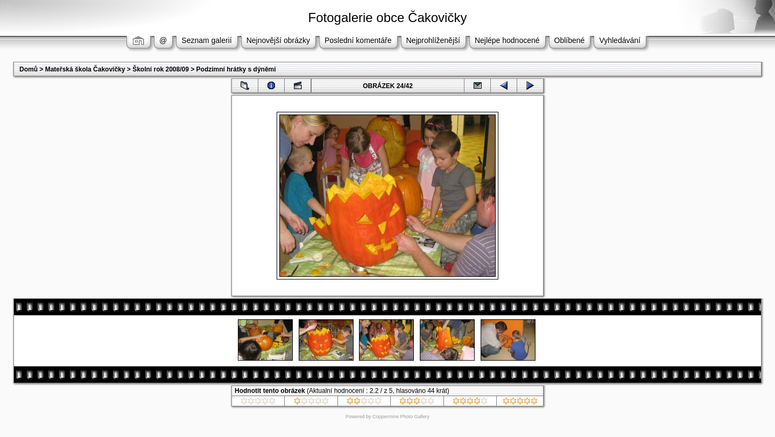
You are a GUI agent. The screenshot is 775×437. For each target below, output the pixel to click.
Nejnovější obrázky (278, 40)
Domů (28, 69)
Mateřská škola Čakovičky (85, 69)
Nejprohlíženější (433, 40)
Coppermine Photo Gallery (400, 416)
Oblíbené (569, 40)
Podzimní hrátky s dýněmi (236, 69)
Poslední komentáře (358, 40)
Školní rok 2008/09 (160, 69)
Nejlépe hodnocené (507, 40)
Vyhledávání (619, 40)
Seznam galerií (206, 40)
